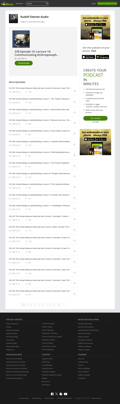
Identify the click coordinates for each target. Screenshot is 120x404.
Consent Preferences (64, 398)
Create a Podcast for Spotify (52, 337)
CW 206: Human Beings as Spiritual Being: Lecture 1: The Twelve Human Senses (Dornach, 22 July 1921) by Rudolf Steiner (40, 99)
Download (23, 63)
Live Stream (10, 340)
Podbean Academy (48, 372)
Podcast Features (12, 324)
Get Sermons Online (49, 346)
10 (59, 304)
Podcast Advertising (85, 324)
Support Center (47, 359)
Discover (19, 3)
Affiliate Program (84, 375)
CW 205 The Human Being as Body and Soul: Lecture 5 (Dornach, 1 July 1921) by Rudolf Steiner (40, 259)
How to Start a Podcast (14, 359)
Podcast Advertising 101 (14, 378)
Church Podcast (47, 343)
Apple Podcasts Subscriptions (88, 330)
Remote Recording (12, 346)
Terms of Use (49, 398)
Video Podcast (47, 327)
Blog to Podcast (83, 337)
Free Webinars (47, 365)
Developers (46, 385)
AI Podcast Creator (84, 333)
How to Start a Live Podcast (15, 362)
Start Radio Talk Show (49, 333)
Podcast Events (47, 368)
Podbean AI (10, 350)
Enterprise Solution (13, 330)
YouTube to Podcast (85, 340)
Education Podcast (48, 340)
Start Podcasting (48, 330)
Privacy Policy (24, 398)
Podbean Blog (83, 362)
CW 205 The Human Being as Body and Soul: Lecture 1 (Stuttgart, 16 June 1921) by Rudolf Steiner (40, 216)
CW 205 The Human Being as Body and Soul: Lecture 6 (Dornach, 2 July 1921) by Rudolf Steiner (40, 88)
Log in (94, 3)
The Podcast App (12, 337)
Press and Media (84, 368)
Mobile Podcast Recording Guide (17, 372)
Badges (44, 378)
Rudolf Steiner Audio (34, 17)
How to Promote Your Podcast (16, 368)
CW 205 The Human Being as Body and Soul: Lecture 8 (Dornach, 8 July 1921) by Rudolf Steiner (40, 291)
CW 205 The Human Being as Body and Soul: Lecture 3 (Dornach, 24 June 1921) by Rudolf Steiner (40, 237)
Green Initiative (83, 372)
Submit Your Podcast (85, 343)
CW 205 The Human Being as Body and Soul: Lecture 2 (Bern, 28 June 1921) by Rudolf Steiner (40, 227)
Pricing (8, 327)
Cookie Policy (36, 398)
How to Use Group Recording (16, 375)
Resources (46, 381)
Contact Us (82, 378)
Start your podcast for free (107, 3)
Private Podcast (11, 333)
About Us (81, 359)
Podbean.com (96, 398)
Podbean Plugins (84, 350)
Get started (95, 118)
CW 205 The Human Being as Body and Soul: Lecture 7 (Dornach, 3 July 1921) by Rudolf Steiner (40, 280)
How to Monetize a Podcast (15, 365)
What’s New (46, 362)
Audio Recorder (11, 343)
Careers (81, 365)
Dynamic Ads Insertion (86, 327)
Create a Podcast (48, 323)
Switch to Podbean (84, 346)
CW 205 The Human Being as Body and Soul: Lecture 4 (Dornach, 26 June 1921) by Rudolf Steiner (40, 248)
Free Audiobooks (48, 350)
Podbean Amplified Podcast (52, 375)
